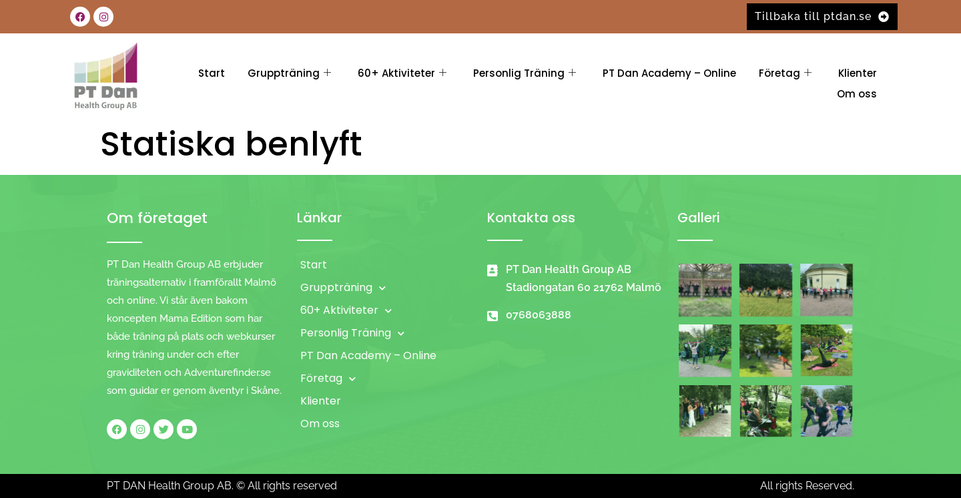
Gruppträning (289, 73)
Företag (785, 73)
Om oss (857, 94)
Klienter (857, 73)
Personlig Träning (524, 73)
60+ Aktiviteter (402, 73)
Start (211, 73)
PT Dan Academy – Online (669, 73)
